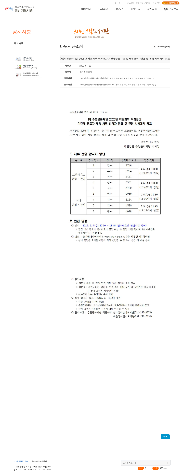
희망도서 (135, 9)
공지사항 (152, 9)
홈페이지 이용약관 (39, 461)
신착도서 (119, 9)
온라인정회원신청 (143, 3)
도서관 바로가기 (129, 462)
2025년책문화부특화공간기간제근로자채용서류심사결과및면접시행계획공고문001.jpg (117, 78)
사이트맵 (156, 3)
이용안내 (86, 9)
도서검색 (102, 9)
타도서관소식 (20, 48)
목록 (165, 436)
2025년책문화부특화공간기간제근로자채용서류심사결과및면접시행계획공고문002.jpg (117, 84)
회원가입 (130, 3)
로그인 (121, 3)
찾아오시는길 (170, 9)
